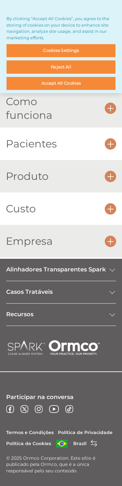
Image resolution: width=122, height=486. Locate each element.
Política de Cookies (28, 443)
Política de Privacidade (85, 432)
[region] (61, 46)
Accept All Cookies (61, 83)
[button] (110, 108)
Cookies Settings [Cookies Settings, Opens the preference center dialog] (61, 50)
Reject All (61, 66)
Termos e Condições (30, 432)
